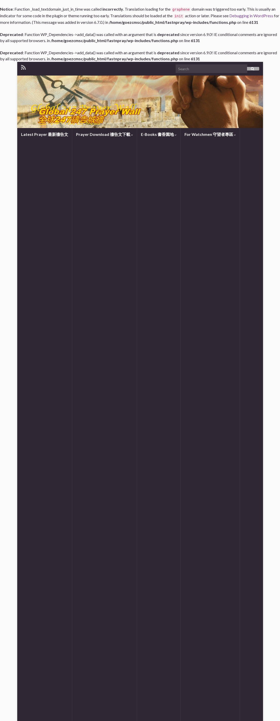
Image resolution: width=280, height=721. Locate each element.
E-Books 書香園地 (159, 134)
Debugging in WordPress (251, 15)
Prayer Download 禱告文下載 (104, 134)
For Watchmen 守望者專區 (210, 134)
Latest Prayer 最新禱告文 (44, 134)
